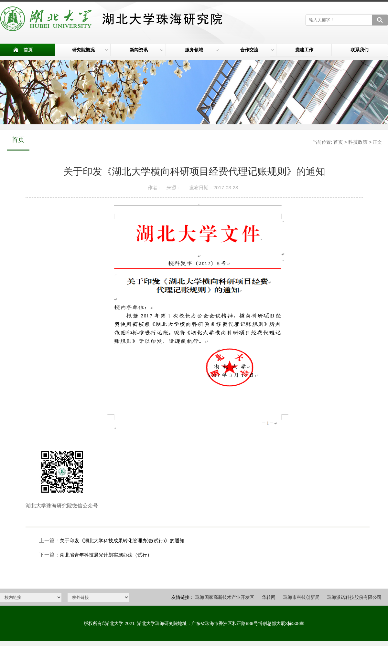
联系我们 (359, 49)
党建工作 (304, 49)
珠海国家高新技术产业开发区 (224, 597)
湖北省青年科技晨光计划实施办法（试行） (106, 554)
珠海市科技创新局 (301, 597)
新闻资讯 (147, 49)
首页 (28, 49)
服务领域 (202, 49)
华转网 (268, 597)
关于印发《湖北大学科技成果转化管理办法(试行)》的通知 (122, 540)
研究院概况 (90, 49)
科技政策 (358, 142)
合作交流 (257, 49)
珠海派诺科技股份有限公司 (354, 597)
